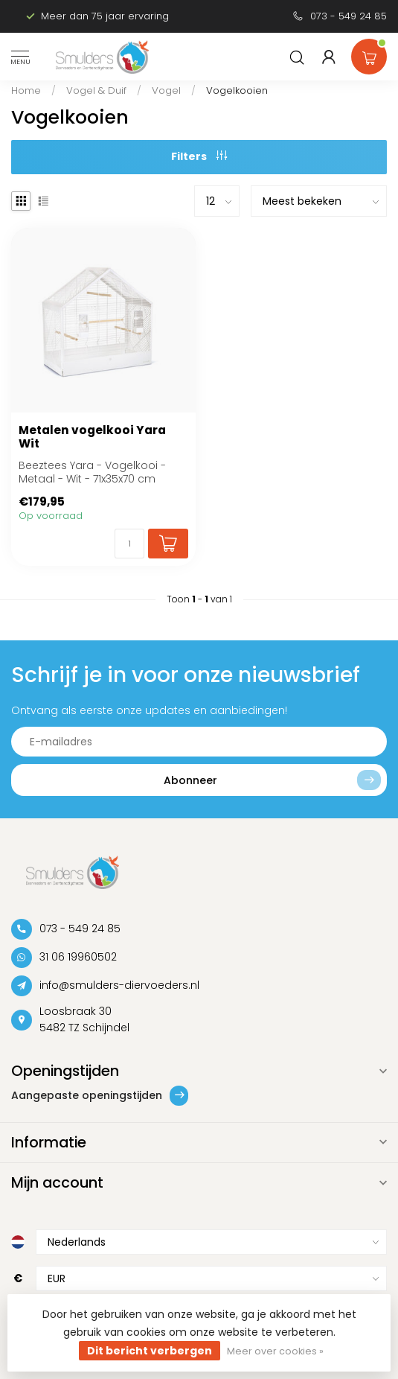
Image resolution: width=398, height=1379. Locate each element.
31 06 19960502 (78, 956)
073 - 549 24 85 (348, 16)
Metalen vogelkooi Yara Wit (92, 437)
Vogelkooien (237, 90)
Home (26, 90)
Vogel (166, 90)
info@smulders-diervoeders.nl (119, 985)
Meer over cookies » (275, 1351)
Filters (199, 156)
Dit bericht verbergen (149, 1350)
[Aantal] (129, 543)
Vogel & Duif (96, 90)
